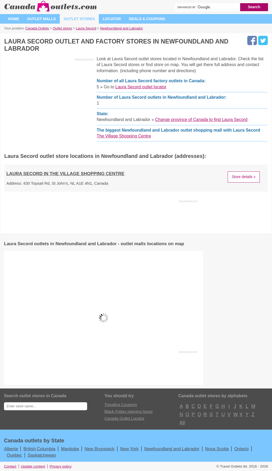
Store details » (244, 177)
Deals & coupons (147, 19)
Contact (10, 466)
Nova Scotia (217, 448)
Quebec (14, 455)
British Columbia (39, 448)
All (182, 422)
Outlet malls (41, 19)
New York (129, 448)
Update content (33, 466)
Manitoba (70, 448)
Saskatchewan (42, 455)
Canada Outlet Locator (124, 418)
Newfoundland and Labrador (171, 448)
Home (13, 19)
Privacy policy (61, 466)
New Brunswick (99, 448)
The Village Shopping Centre (124, 136)
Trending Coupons (120, 404)
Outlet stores (79, 19)
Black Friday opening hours (128, 411)
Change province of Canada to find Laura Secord (201, 119)
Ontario (241, 448)
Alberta (11, 448)
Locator (112, 19)
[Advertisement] (49, 100)
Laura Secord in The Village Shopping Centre (65, 173)
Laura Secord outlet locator (140, 87)
